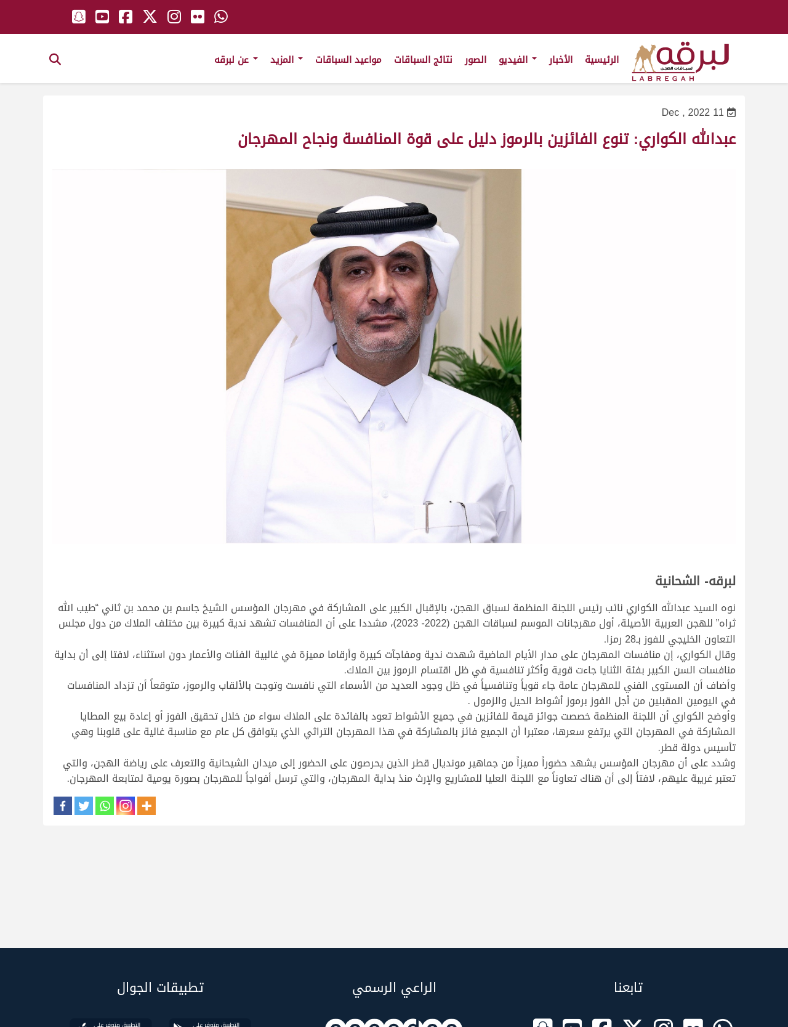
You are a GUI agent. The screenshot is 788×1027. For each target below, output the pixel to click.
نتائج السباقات (423, 59)
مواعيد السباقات (348, 59)
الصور (475, 59)
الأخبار (561, 59)
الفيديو (518, 59)
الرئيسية (602, 59)
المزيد (286, 59)
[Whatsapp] (104, 806)
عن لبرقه (236, 59)
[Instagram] (125, 806)
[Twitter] (83, 806)
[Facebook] (63, 806)
